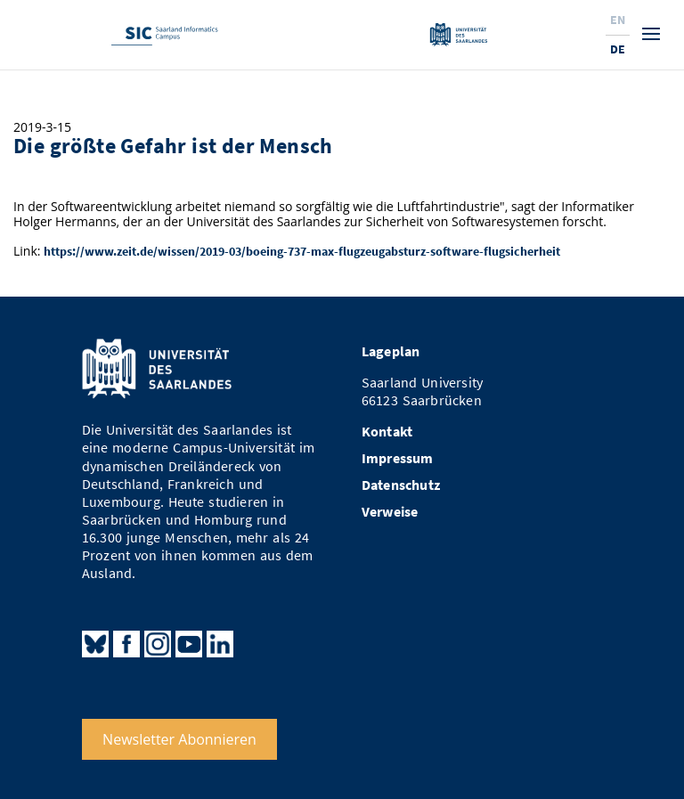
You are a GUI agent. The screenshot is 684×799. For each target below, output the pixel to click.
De (617, 49)
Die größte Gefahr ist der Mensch (173, 145)
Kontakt (387, 431)
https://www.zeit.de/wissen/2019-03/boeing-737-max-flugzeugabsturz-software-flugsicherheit (302, 251)
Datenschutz (401, 485)
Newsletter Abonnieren (179, 739)
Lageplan (391, 351)
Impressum (398, 458)
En (617, 20)
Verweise (390, 511)
